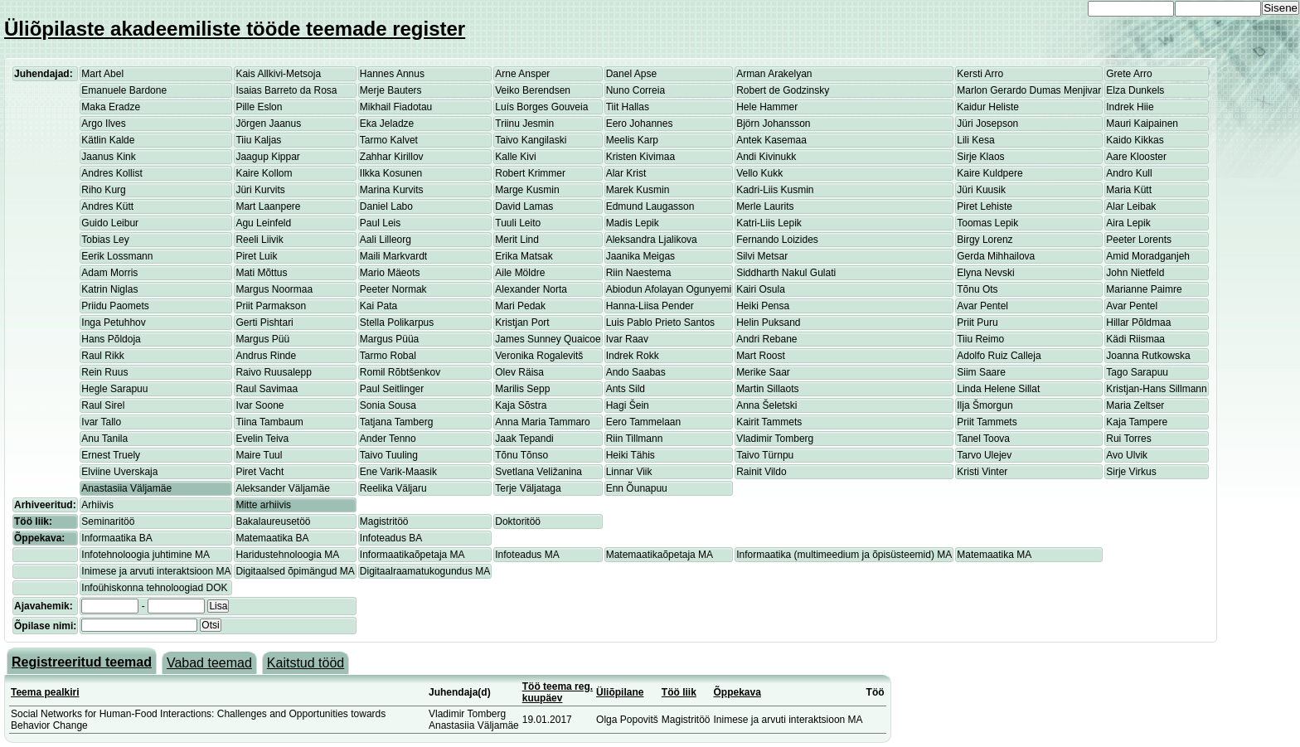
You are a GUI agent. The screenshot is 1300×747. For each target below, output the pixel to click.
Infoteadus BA (391, 538)
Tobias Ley (105, 239)
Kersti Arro (980, 74)
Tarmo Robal (388, 355)
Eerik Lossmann (117, 256)
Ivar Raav (627, 339)
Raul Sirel (102, 405)
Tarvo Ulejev (984, 455)
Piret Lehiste (984, 206)
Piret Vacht (259, 472)
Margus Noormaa (274, 289)
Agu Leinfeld (263, 223)
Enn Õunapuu (636, 488)
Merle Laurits (764, 206)
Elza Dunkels (1135, 90)
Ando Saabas (636, 372)
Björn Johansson (773, 123)
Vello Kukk (759, 173)
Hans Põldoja (110, 339)
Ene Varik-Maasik (398, 472)
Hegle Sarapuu (114, 389)
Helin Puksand (768, 322)
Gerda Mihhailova (996, 256)
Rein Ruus (104, 372)
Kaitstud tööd (305, 663)
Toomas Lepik (987, 223)
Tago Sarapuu (1137, 372)
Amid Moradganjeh (1148, 256)
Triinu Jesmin (524, 123)
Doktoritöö (518, 521)
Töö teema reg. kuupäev (557, 692)
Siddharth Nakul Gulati (786, 273)
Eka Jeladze (387, 123)
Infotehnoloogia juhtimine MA (145, 554)
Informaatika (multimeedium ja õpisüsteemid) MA (844, 554)
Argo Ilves (103, 123)
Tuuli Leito (518, 223)
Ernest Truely (110, 455)
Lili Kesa (975, 140)
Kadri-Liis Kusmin (774, 190)
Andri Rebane (766, 339)
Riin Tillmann (634, 438)
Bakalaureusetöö (272, 521)
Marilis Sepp (522, 389)
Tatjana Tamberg (397, 422)
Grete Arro (1129, 74)
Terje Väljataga (527, 488)
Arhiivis (97, 505)
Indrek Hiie (1129, 107)
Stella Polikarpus (397, 322)
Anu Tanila (104, 438)
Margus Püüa (389, 339)
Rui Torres (1128, 438)
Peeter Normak (393, 289)
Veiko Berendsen (532, 90)
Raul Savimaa (266, 389)
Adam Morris (109, 273)
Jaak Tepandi (524, 438)
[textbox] (139, 625)
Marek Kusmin (638, 190)
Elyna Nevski (985, 273)
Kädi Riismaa (1135, 339)
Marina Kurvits (392, 190)
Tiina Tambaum (269, 422)
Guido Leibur (109, 223)
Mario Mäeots (390, 273)
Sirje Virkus (1131, 472)
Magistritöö (384, 521)
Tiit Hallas (627, 107)
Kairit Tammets (769, 422)
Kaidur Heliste (988, 107)
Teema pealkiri (45, 692)
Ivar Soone (259, 405)
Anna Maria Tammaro (542, 422)
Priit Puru (977, 322)
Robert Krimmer (530, 173)
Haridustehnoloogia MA (287, 554)
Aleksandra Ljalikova (651, 239)
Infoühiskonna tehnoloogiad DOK (154, 588)
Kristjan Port (522, 322)
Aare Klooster (1136, 156)
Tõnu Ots (977, 289)
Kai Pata (378, 306)
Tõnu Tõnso (521, 455)
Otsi (210, 625)
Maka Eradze (110, 107)
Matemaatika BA (271, 538)
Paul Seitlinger (392, 389)
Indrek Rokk (632, 355)
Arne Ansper (522, 74)
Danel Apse (631, 74)
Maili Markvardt (393, 256)
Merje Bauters (391, 90)
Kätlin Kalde (107, 140)
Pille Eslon (258, 107)
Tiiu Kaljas (258, 140)
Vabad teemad (209, 663)
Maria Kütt (1129, 190)
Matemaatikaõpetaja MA (659, 554)
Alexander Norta (531, 289)
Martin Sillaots (767, 389)
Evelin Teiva (262, 438)
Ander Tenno (388, 438)
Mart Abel (102, 74)
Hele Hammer (767, 107)
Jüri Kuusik (981, 190)
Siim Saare (981, 372)
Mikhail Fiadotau (396, 107)
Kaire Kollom (263, 173)
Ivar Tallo (101, 422)
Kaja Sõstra (520, 405)
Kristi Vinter (982, 472)
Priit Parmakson (270, 306)
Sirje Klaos (980, 156)
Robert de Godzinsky (782, 90)
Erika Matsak (523, 256)
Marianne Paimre (1143, 289)
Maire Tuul (258, 455)
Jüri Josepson (987, 123)
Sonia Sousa (388, 405)
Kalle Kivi (515, 156)
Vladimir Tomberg (774, 438)
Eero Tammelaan (644, 422)
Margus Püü (262, 339)
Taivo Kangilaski (530, 140)
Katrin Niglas (109, 289)
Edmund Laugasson (650, 206)
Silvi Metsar (762, 256)
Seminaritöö (107, 521)
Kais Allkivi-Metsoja (278, 74)
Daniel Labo (386, 206)
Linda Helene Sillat (998, 389)
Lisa (218, 606)
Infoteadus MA (527, 554)
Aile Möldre (520, 273)
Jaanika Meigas (640, 256)
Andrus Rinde (265, 355)
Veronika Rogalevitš (539, 355)
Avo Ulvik (1126, 455)
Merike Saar (763, 372)
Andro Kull (1129, 173)
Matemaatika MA (994, 554)
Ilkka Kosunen (391, 173)
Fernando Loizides (777, 239)
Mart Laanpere (267, 206)
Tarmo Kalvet (389, 140)
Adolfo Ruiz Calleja (998, 355)
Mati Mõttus (261, 273)
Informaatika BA (116, 538)
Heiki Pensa (762, 306)
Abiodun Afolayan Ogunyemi (668, 289)
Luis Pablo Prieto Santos (660, 322)
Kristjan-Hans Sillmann (1156, 389)
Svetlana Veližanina (538, 472)
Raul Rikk (102, 355)
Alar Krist (626, 173)
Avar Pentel (982, 306)
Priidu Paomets (114, 306)
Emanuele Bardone (124, 90)
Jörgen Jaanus (268, 123)
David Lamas (524, 206)
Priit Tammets (986, 422)
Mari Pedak (520, 306)
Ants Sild (625, 389)
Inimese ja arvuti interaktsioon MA (155, 571)
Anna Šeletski (766, 405)
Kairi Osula (760, 289)
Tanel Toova (983, 438)
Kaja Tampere (1136, 422)
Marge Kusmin (527, 190)
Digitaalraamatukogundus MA (425, 571)
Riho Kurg (103, 190)
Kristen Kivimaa (640, 156)
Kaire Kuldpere (989, 173)
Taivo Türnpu (764, 455)
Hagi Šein (627, 405)
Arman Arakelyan (774, 74)
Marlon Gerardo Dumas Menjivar (1029, 90)
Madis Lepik (632, 223)
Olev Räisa (519, 372)
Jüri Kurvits (259, 190)
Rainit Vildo (761, 472)
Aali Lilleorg (385, 239)
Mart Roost (760, 355)
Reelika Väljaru (393, 488)
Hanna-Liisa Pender (650, 306)
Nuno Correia (635, 90)
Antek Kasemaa (771, 140)
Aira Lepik (1128, 223)
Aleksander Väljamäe (282, 488)
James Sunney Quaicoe (547, 339)
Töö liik (679, 692)
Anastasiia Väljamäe (126, 488)
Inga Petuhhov (113, 322)
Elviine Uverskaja (119, 472)
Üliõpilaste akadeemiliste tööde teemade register (234, 28)
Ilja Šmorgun (984, 405)
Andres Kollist (111, 173)
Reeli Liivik (259, 239)
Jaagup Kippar (267, 156)
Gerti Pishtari (264, 322)
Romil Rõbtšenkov (400, 372)
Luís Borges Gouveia (541, 107)
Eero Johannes (639, 123)
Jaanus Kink (108, 156)
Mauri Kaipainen (1142, 123)
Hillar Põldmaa (1138, 322)
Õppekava (737, 692)
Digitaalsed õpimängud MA (294, 571)
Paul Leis (380, 223)
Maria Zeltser (1135, 405)
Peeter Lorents (1138, 239)
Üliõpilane (619, 692)
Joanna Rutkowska (1148, 355)
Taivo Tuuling (389, 455)
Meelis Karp (632, 140)
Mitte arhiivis (263, 505)
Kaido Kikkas (1134, 140)
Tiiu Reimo (980, 339)
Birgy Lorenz (984, 239)
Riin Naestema (639, 273)
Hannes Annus (392, 74)
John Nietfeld (1135, 273)
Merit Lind (517, 239)
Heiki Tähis (630, 455)
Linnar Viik (629, 472)
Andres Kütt (107, 206)
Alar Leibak (1131, 206)
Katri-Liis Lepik (769, 223)
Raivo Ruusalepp (273, 372)
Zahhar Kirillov (392, 156)
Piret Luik (256, 256)
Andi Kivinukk (766, 156)
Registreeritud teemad (82, 662)
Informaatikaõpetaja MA (412, 554)
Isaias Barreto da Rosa (286, 90)
